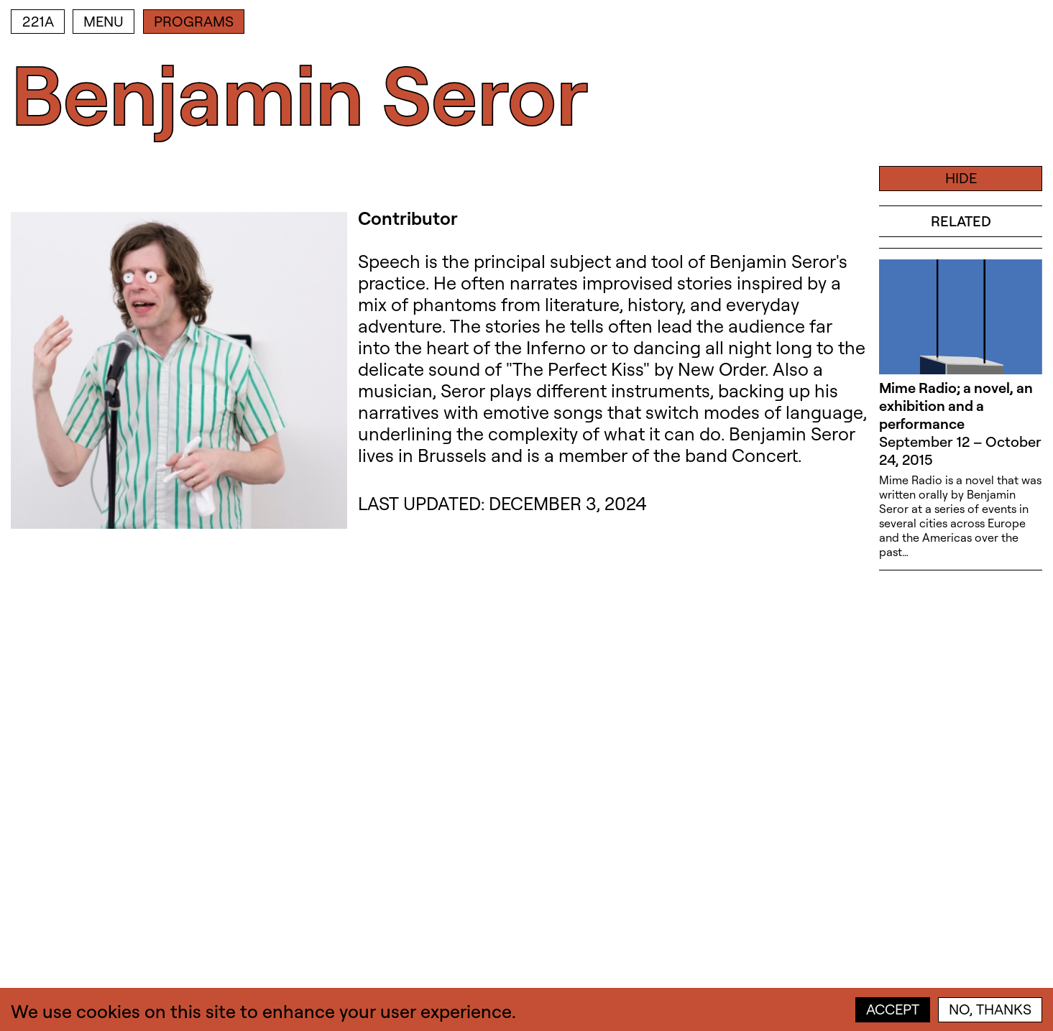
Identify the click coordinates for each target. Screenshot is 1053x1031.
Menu (103, 21)
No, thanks (990, 1009)
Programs (194, 21)
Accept (892, 1009)
